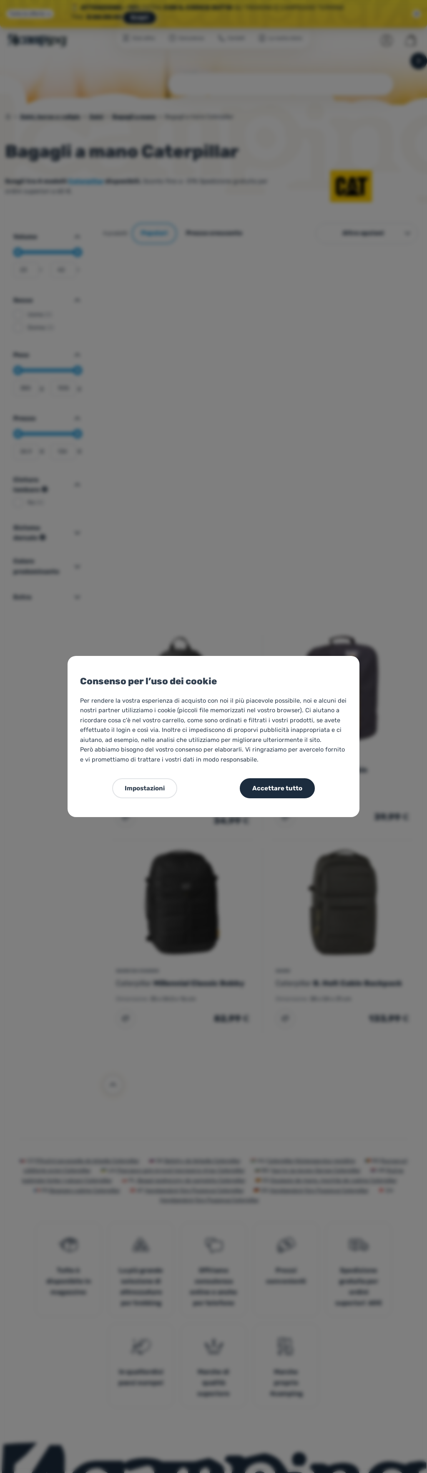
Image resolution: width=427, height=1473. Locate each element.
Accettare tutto (277, 788)
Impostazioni (145, 788)
